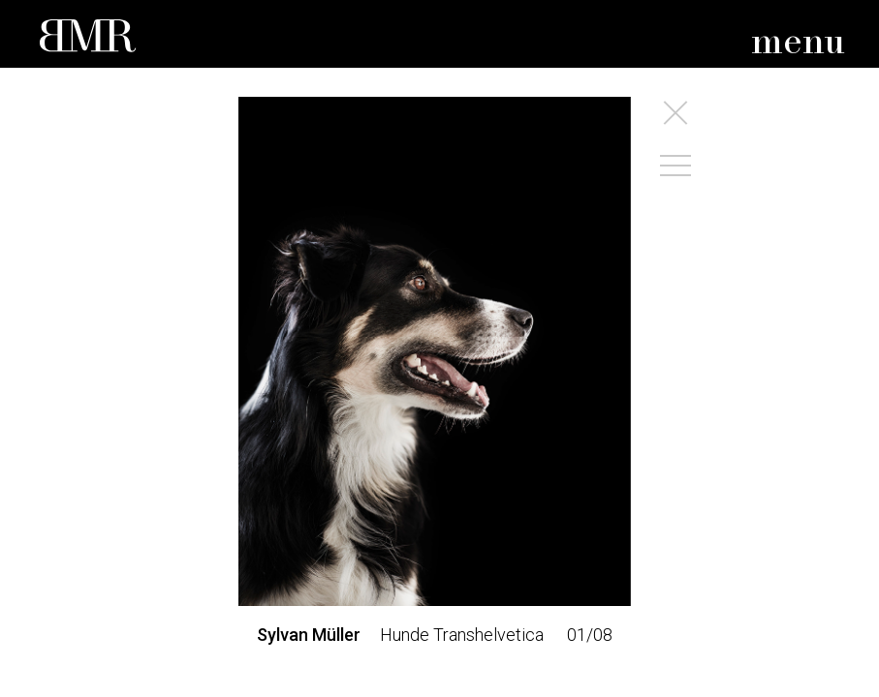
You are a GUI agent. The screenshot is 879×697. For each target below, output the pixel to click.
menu (798, 43)
